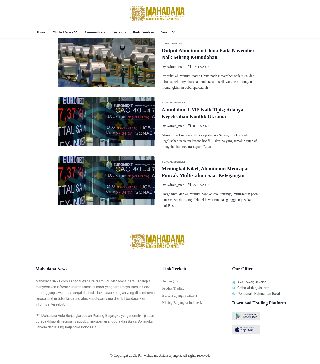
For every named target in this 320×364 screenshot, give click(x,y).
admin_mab (175, 67)
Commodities (95, 32)
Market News (65, 32)
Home (41, 32)
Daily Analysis (143, 32)
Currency (119, 32)
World (168, 32)
